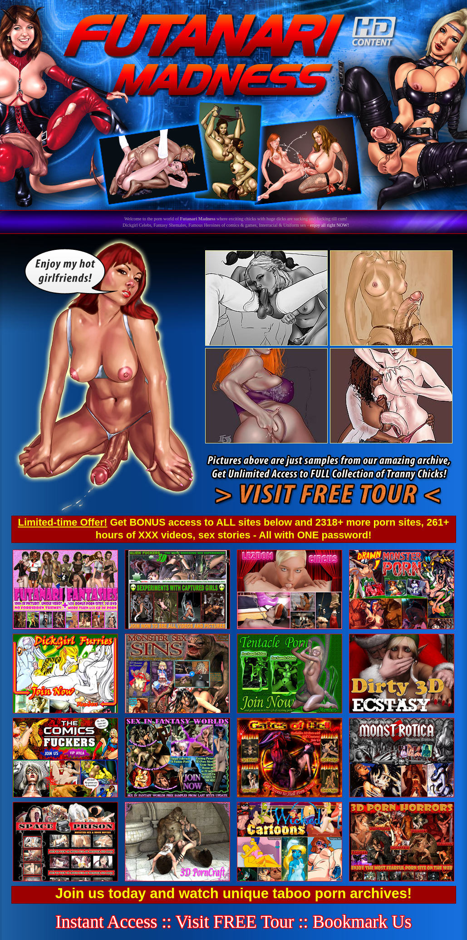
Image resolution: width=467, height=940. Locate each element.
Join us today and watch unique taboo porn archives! (233, 893)
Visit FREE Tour (235, 921)
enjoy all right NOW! (329, 225)
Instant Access (106, 921)
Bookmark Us (362, 921)
